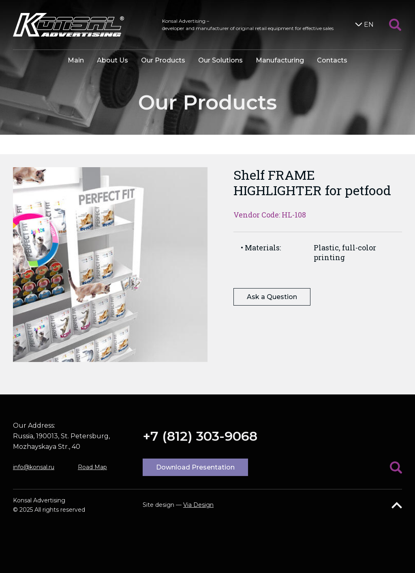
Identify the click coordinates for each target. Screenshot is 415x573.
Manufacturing (280, 60)
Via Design (198, 504)
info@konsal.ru (33, 467)
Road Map (92, 467)
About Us (112, 60)
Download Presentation (195, 467)
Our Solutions (220, 60)
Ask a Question (272, 297)
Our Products (163, 60)
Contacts (332, 60)
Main (76, 60)
